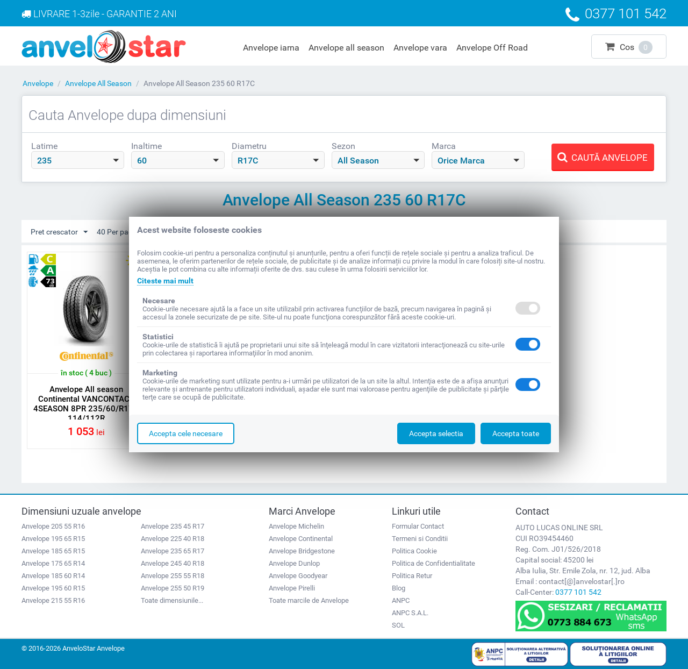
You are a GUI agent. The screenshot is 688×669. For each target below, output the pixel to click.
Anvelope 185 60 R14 (53, 576)
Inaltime (146, 146)
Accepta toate (515, 433)
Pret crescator (59, 232)
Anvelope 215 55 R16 (53, 600)
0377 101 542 (578, 592)
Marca (444, 146)
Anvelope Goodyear (298, 576)
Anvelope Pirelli (292, 588)
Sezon (343, 146)
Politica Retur (412, 576)
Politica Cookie (414, 551)
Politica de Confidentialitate (433, 563)
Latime (44, 146)
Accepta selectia (436, 433)
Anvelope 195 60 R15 (53, 588)
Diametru (249, 146)
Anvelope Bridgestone (302, 551)
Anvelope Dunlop (294, 563)
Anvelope (38, 83)
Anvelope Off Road (492, 47)
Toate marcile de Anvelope (309, 600)
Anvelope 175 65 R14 (53, 563)
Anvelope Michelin (296, 526)
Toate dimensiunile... (172, 600)
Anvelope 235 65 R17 (172, 551)
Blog (398, 588)
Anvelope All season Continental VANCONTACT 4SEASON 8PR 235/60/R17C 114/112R (86, 404)
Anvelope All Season (98, 83)
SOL (398, 625)
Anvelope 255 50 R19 (172, 588)
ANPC (401, 600)
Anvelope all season (346, 47)
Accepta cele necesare (186, 433)
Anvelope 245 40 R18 (172, 563)
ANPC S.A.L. (410, 613)
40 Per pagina (125, 232)
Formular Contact (418, 526)
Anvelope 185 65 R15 (53, 551)
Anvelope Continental (301, 539)
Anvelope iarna (271, 47)
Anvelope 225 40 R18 (172, 539)
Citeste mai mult (165, 280)
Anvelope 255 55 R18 (172, 576)
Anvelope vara (420, 47)
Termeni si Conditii (420, 539)
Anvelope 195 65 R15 (53, 539)
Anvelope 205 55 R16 (53, 526)
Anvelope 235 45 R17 (172, 526)
